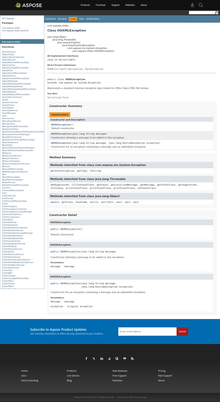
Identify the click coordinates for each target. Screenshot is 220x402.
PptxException (94, 69)
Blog (69, 380)
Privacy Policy (122, 397)
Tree (81, 19)
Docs (24, 375)
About (144, 5)
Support (115, 5)
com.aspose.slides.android (15, 30)
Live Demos (73, 375)
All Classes (8, 18)
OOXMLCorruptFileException (64, 69)
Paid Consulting (29, 380)
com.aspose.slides (11, 28)
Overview (50, 19)
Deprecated (92, 19)
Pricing (161, 370)
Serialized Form (57, 97)
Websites (130, 5)
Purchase (101, 5)
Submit (182, 331)
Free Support (119, 375)
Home (24, 370)
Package (62, 19)
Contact (143, 397)
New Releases (119, 370)
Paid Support (165, 375)
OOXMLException (61, 124)
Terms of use (134, 397)
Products (85, 5)
